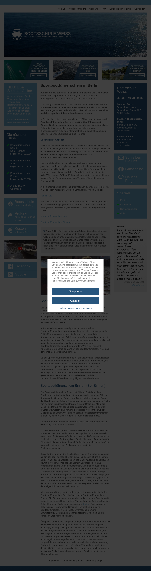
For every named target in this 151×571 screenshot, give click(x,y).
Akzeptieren (75, 291)
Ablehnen (75, 300)
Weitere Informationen (69, 308)
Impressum (86, 308)
